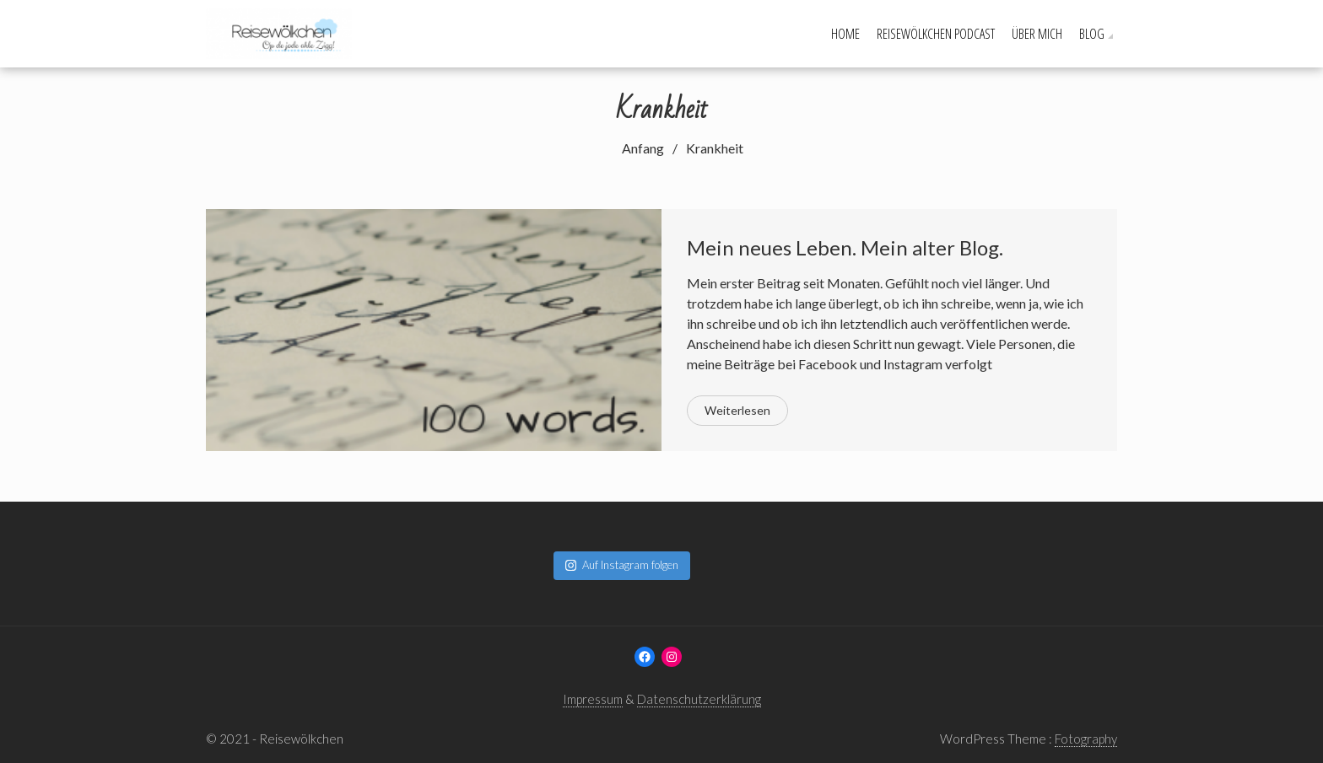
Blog (1091, 33)
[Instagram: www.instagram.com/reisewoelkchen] (672, 657)
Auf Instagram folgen (621, 565)
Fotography (1086, 738)
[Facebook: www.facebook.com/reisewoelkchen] (644, 657)
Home (845, 33)
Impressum (593, 699)
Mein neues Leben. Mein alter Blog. (845, 247)
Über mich (1037, 33)
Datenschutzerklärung (699, 699)
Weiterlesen (737, 410)
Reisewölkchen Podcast (936, 33)
